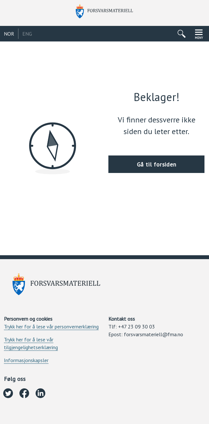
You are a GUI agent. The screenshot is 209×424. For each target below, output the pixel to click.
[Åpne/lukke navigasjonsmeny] (199, 33)
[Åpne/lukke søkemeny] (182, 33)
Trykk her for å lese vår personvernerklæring (51, 326)
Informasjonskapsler (26, 360)
